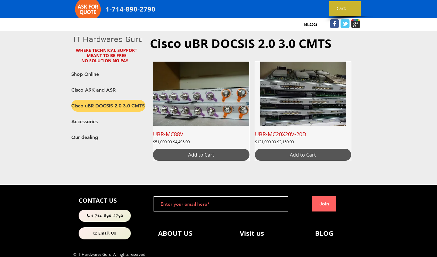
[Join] (324, 203)
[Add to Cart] (201, 155)
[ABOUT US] (175, 233)
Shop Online (85, 74)
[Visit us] (251, 233)
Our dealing (84, 137)
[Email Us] (105, 233)
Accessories (84, 121)
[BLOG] (310, 25)
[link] (345, 8)
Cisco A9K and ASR (93, 90)
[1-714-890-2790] (105, 216)
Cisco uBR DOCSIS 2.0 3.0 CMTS (108, 106)
